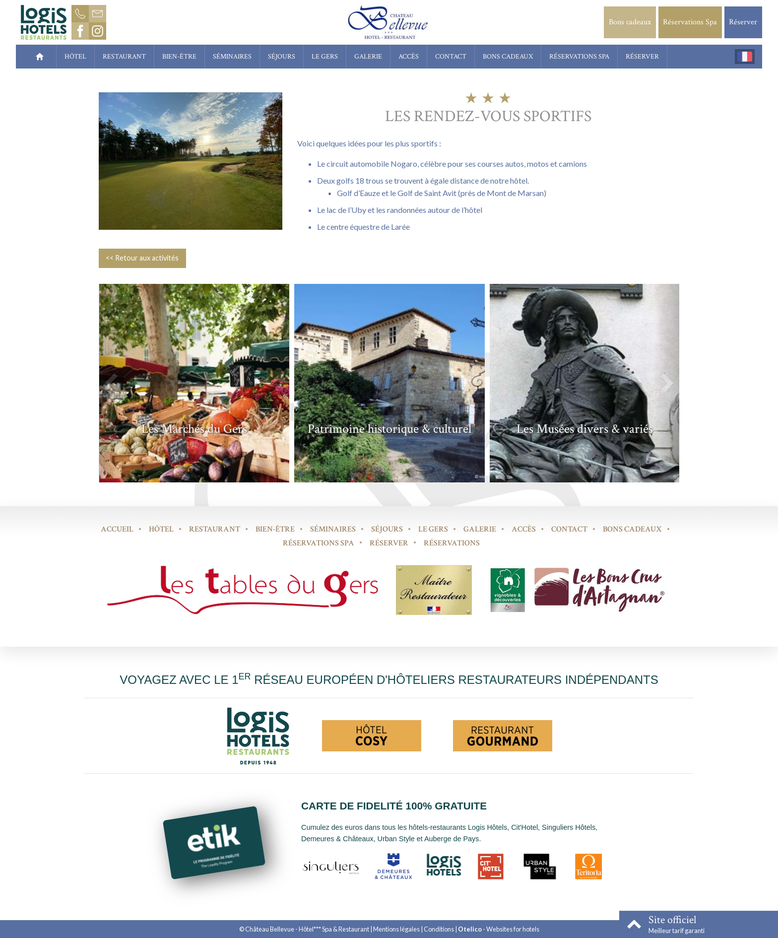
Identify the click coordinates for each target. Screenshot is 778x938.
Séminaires (232, 56)
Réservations (452, 543)
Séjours (281, 56)
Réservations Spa (690, 22)
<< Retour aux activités (142, 258)
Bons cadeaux (630, 22)
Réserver (743, 22)
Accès (408, 56)
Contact (450, 56)
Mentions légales (396, 929)
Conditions (439, 929)
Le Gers (325, 56)
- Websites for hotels (498, 929)
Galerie (368, 56)
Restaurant (124, 56)
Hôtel (75, 56)
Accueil (117, 529)
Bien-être (179, 56)
